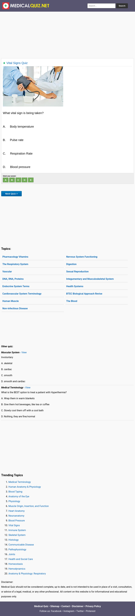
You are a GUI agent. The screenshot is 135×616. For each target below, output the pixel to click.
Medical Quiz (41, 606)
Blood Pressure (16, 520)
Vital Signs (14, 525)
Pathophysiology (17, 549)
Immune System (17, 530)
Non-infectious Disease (15, 308)
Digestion (71, 264)
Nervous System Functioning (81, 256)
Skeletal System (16, 535)
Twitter (80, 611)
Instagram (69, 611)
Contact (65, 606)
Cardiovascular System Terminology (21, 293)
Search (122, 6)
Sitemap (54, 606)
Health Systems (74, 286)
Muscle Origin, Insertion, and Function (28, 506)
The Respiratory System (15, 264)
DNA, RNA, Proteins (13, 278)
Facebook (56, 611)
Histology (13, 539)
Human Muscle (10, 301)
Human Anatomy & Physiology (24, 486)
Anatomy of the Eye (18, 496)
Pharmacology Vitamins (15, 256)
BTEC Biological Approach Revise (84, 293)
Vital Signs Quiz (17, 63)
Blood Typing (15, 491)
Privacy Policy (93, 606)
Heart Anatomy (16, 510)
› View (23, 352)
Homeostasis (15, 564)
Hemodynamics (16, 568)
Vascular (7, 271)
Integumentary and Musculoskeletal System (90, 278)
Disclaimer (78, 606)
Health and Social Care (20, 559)
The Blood (71, 301)
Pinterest (90, 611)
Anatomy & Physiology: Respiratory (27, 573)
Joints (11, 554)
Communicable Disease (21, 544)
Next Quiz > (11, 193)
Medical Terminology (19, 482)
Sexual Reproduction (77, 271)
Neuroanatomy (16, 515)
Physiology (14, 501)
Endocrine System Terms (15, 286)
